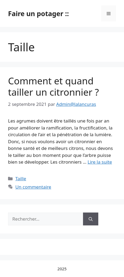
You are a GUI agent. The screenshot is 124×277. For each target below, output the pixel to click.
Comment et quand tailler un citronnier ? (53, 86)
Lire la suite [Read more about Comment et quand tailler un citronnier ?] (100, 162)
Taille (20, 178)
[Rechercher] (90, 219)
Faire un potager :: (38, 13)
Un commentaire (33, 187)
